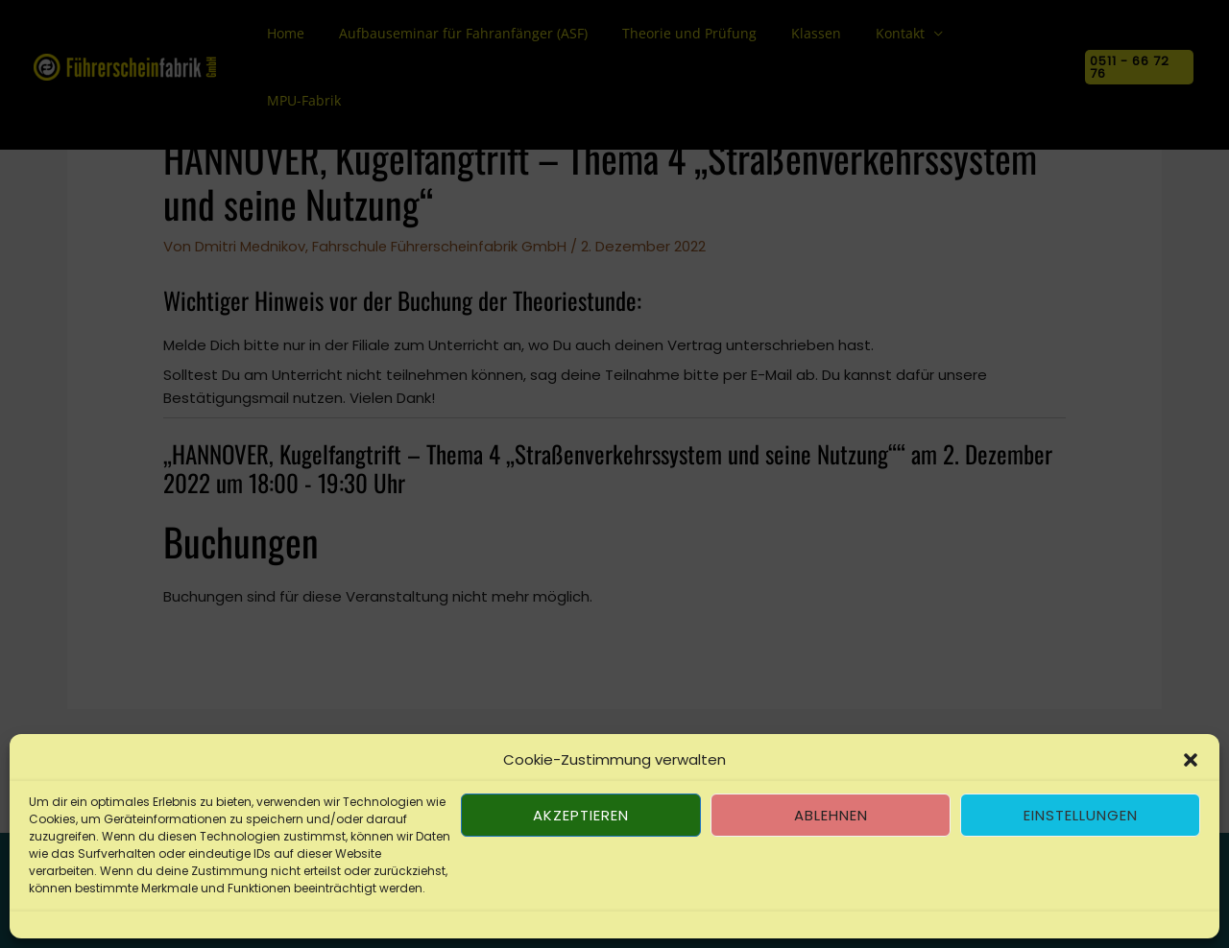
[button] (1190, 760)
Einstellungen (1081, 815)
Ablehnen (831, 815)
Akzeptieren (581, 815)
